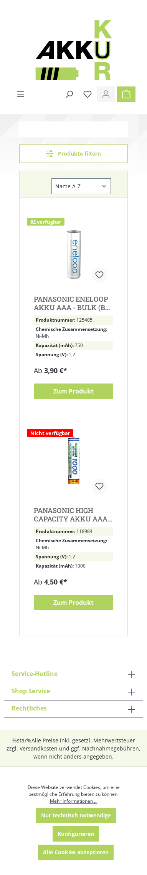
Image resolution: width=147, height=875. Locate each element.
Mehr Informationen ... (73, 801)
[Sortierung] (81, 186)
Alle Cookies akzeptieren (76, 852)
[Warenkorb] (126, 94)
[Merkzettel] (87, 94)
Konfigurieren (76, 833)
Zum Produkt (73, 391)
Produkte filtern (73, 153)
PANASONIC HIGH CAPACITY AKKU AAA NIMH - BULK (70, 514)
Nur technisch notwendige (76, 815)
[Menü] (21, 94)
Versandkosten (39, 748)
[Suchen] (69, 94)
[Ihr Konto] (106, 94)
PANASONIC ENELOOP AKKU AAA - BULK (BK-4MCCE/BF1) (73, 303)
